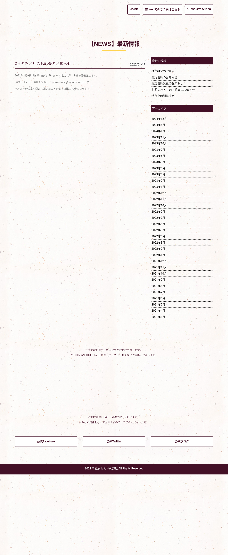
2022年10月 (159, 286)
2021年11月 (159, 348)
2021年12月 (159, 341)
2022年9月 (158, 292)
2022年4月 (158, 317)
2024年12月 (159, 199)
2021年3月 (158, 397)
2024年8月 (158, 205)
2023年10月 (159, 224)
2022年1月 (158, 335)
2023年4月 (158, 248)
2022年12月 (159, 273)
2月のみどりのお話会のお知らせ (43, 144)
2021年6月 (158, 378)
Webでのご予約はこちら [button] (162, 9)
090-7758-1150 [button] (199, 9)
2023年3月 (158, 255)
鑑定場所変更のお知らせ (167, 164)
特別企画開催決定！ (164, 176)
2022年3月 (158, 323)
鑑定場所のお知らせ (164, 157)
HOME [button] (134, 9)
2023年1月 (158, 267)
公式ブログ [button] (182, 522)
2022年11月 (159, 279)
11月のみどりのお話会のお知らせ (173, 170)
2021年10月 (159, 354)
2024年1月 (158, 211)
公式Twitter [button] (114, 522)
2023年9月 (158, 230)
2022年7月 (158, 298)
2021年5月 (158, 385)
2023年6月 (158, 236)
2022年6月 (158, 304)
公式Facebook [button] (46, 522)
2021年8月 (158, 366)
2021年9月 (158, 360)
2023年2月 (158, 261)
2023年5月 (158, 242)
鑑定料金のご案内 (163, 151)
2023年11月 (159, 217)
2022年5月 (158, 310)
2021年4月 (158, 391)
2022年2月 (158, 329)
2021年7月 (158, 372)
